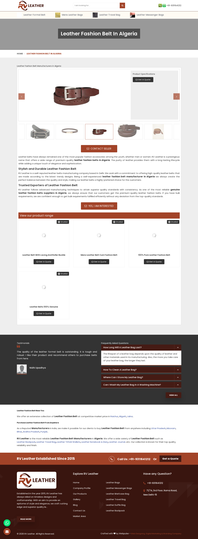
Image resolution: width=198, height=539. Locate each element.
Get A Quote (43, 261)
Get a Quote (170, 458)
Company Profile (81, 488)
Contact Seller (99, 148)
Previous (21, 96)
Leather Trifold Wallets (68, 441)
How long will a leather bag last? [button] (122, 347)
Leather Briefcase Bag (117, 493)
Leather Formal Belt (31, 15)
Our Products (80, 493)
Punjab (43, 431)
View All (173, 395)
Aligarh (122, 416)
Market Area (79, 516)
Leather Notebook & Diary (94, 441)
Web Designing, (138, 533)
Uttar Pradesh (158, 428)
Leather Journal (117, 441)
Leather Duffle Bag (115, 504)
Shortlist (63, 222)
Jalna (130, 416)
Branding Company (172, 533)
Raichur (114, 416)
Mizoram (171, 428)
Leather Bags (113, 482)
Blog (75, 504)
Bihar (19, 431)
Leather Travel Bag (106, 15)
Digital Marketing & (154, 533)
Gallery (76, 499)
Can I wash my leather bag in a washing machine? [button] (132, 384)
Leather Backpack (26, 441)
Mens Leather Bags (69, 15)
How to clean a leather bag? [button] (120, 369)
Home (20, 53)
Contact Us (79, 510)
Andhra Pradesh (31, 431)
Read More (25, 519)
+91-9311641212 (170, 5)
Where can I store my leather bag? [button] (123, 377)
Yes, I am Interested (99, 206)
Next (176, 96)
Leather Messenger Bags (147, 15)
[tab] (141, 348)
